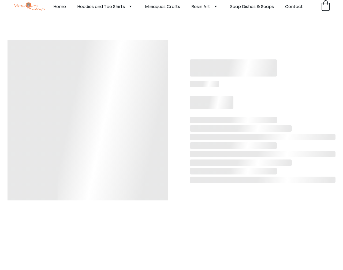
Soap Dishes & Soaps (252, 6)
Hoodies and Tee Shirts (101, 6)
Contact (294, 6)
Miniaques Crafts (162, 6)
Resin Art (200, 6)
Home (59, 6)
